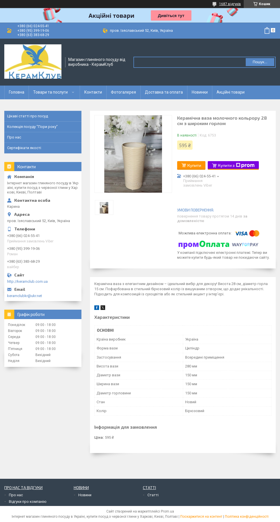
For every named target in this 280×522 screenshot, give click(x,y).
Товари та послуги (50, 92)
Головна (16, 92)
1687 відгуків (230, 4)
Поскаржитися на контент (201, 517)
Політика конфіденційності (247, 517)
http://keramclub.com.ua (27, 281)
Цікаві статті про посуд (27, 116)
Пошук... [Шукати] (260, 62)
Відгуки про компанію (28, 501)
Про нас (14, 137)
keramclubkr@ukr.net (24, 296)
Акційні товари (231, 92)
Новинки (200, 92)
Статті (153, 495)
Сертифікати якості (24, 148)
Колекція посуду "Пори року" (32, 126)
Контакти (93, 92)
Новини (84, 495)
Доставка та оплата (164, 92)
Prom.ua (167, 511)
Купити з (236, 165)
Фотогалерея (123, 92)
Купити (194, 165)
